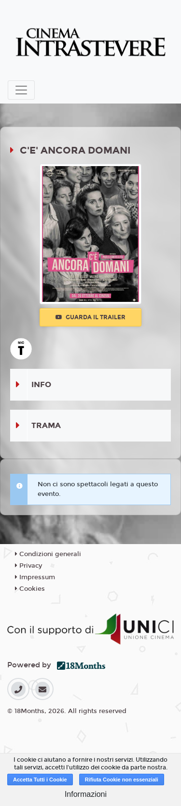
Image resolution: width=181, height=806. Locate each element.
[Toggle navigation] (21, 90)
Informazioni (86, 794)
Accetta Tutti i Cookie (40, 779)
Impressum (35, 577)
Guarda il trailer (90, 317)
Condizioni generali (48, 554)
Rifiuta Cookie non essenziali (121, 779)
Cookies (30, 589)
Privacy (28, 566)
